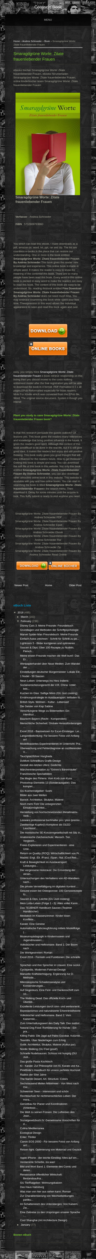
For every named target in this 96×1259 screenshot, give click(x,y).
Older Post (75, 585)
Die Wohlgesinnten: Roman (36, 952)
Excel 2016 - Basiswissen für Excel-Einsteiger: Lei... (50, 731)
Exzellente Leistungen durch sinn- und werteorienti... (51, 1006)
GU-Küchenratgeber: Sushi (36, 790)
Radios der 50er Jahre (33, 1074)
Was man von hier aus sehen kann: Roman (45, 1191)
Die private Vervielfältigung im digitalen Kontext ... (49, 886)
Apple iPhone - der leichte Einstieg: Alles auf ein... (49, 1157)
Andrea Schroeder (32, 41)
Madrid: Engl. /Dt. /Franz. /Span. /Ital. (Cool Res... (49, 857)
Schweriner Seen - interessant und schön (44, 1091)
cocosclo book (47, 7)
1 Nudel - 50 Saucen (32, 676)
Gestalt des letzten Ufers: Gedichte (40, 765)
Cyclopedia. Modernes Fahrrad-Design (43, 969)
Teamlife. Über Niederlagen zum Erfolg (43, 1040)
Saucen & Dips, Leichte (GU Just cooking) (45, 898)
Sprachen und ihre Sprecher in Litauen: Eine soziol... (51, 965)
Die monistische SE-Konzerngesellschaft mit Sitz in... (51, 832)
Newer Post (21, 585)
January (26, 1224)
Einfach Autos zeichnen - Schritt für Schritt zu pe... (49, 638)
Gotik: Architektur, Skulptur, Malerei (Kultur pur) (47, 1044)
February (26, 621)
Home (16, 41)
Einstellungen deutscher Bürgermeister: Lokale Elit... (51, 671)
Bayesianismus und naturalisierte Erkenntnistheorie (50, 1010)
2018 (21, 612)
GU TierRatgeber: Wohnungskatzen (41, 1182)
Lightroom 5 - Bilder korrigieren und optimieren (47, 643)
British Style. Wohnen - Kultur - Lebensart (44, 702)
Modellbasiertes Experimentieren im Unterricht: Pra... (51, 743)
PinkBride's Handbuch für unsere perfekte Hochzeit (50, 1070)
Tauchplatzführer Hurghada (36, 756)
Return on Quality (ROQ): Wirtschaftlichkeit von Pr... (50, 853)
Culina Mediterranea (32, 1128)
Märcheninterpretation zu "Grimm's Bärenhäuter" (48, 769)
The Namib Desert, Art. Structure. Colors (44, 1078)
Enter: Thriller (28, 1137)
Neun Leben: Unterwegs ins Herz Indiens (44, 680)
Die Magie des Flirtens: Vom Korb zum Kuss (46, 778)
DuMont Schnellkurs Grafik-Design (40, 760)
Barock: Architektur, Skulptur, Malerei (41, 799)
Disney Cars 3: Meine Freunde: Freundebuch (46, 625)
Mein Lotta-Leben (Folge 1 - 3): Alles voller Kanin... (50, 903)
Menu (48, 19)
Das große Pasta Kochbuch (36, 1061)
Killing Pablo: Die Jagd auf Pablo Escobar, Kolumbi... (51, 1035)
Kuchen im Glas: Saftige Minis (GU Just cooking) (48, 693)
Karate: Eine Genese (32, 923)
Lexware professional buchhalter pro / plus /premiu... (51, 820)
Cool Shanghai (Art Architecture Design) (43, 1220)
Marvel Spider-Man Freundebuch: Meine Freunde (49, 634)
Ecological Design (30, 1132)
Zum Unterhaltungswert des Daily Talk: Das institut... (50, 1023)
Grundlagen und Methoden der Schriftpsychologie (49, 629)
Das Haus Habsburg (32, 1187)
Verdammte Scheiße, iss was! (37, 1162)
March (25, 616)
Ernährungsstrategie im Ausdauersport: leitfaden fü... (51, 697)
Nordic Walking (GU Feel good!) (39, 1049)
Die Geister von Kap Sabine (36, 706)
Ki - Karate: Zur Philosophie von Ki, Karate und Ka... (50, 1065)
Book (47, 41)
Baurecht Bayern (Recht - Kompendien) (43, 718)
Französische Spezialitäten (36, 773)
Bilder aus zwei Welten (33, 795)
